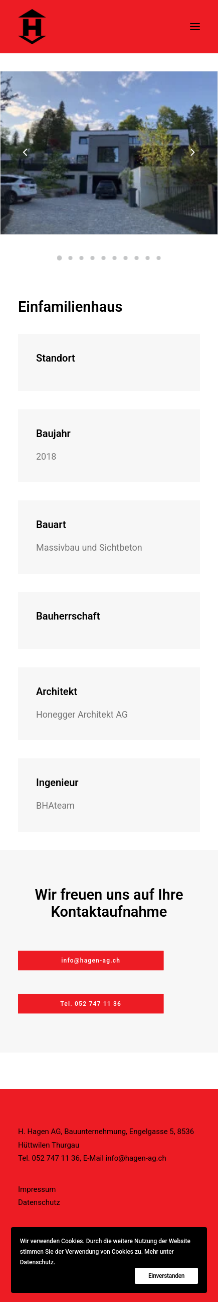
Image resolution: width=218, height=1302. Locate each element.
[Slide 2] (70, 258)
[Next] (192, 178)
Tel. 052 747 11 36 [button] (90, 1003)
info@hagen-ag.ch (136, 1158)
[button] (195, 26)
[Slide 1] (59, 258)
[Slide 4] (92, 258)
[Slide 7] (125, 258)
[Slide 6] (114, 258)
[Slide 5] (103, 258)
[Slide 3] (81, 258)
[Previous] (25, 178)
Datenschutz (39, 1202)
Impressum (37, 1189)
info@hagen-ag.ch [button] (90, 960)
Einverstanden (166, 1275)
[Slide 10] (158, 258)
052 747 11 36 (56, 1158)
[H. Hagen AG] (32, 26)
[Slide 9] (147, 258)
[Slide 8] (136, 258)
